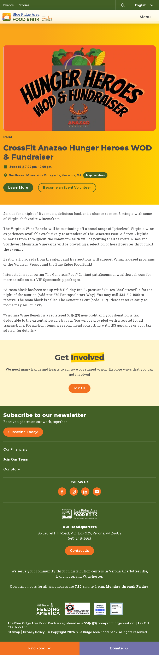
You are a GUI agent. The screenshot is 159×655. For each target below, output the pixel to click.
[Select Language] (145, 5)
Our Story (11, 469)
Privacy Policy (34, 632)
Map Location (95, 175)
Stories (24, 5)
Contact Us (79, 551)
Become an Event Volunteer (67, 188)
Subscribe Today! (23, 432)
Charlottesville (134, 571)
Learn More (18, 188)
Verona (115, 571)
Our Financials (15, 449)
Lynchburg (65, 576)
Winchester (92, 576)
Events (8, 5)
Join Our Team (15, 459)
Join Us (79, 388)
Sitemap (13, 632)
